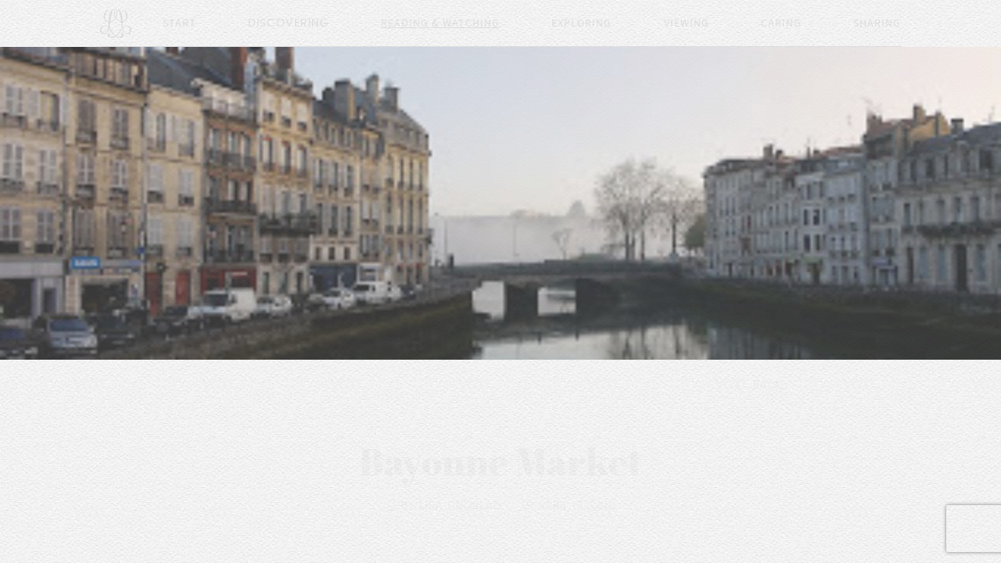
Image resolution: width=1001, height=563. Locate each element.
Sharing (877, 23)
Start (179, 23)
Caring (781, 23)
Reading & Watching (440, 23)
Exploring (581, 23)
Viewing (686, 23)
